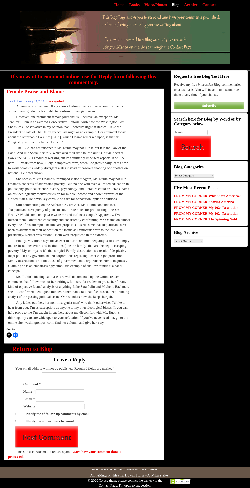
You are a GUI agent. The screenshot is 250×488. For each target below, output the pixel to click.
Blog (175, 5)
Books (134, 5)
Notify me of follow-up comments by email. (58, 414)
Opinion (104, 469)
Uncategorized (55, 101)
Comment (32, 384)
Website (29, 406)
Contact (209, 5)
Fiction (113, 469)
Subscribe (209, 105)
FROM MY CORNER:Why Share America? (207, 196)
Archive (191, 5)
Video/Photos (155, 5)
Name (29, 391)
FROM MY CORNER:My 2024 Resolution (206, 208)
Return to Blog (32, 348)
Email (29, 399)
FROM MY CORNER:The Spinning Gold (205, 219)
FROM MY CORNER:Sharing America (204, 202)
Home (119, 5)
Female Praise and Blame (35, 91)
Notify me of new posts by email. (50, 421)
